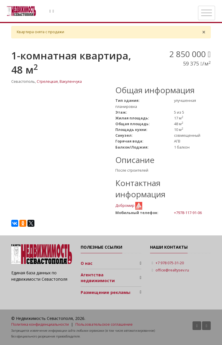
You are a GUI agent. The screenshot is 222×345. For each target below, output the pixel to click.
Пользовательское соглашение (104, 324)
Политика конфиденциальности (40, 324)
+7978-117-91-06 (188, 212)
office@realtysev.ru (172, 270)
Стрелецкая (47, 81)
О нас (86, 263)
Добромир (125, 205)
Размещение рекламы (105, 292)
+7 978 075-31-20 (170, 262)
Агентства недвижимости (98, 277)
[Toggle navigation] (206, 13)
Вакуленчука (71, 81)
